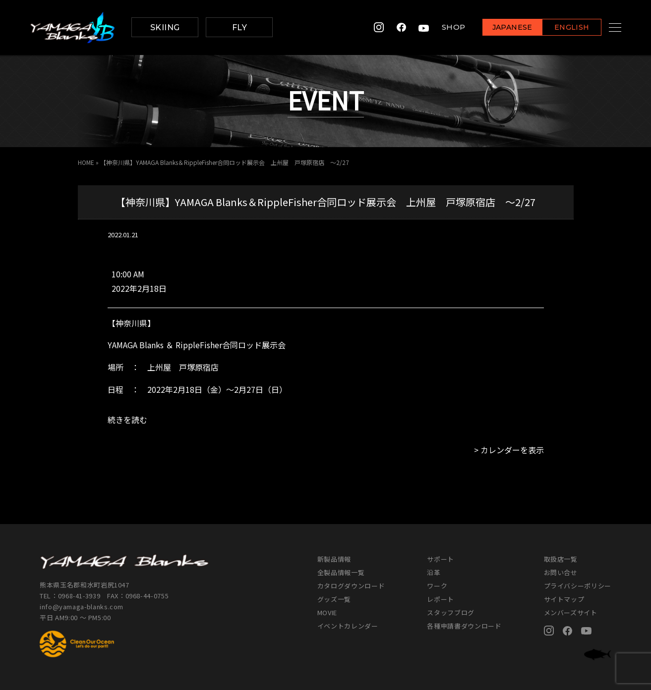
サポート (440, 559)
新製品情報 (334, 559)
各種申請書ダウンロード (464, 626)
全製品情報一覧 (341, 572)
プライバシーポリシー (578, 585)
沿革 (433, 572)
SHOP (441, 27)
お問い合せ (561, 572)
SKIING (165, 27)
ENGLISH (559, 28)
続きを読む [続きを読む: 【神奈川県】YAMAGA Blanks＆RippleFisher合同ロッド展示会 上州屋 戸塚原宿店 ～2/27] (127, 419)
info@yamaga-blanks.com (82, 606)
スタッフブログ (450, 612)
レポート (440, 599)
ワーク (437, 585)
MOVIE (327, 612)
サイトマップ (564, 599)
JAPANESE (499, 28)
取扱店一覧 (561, 559)
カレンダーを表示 (512, 450)
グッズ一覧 (334, 599)
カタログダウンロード (351, 585)
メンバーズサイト (570, 612)
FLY (239, 27)
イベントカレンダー (347, 626)
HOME (86, 162)
